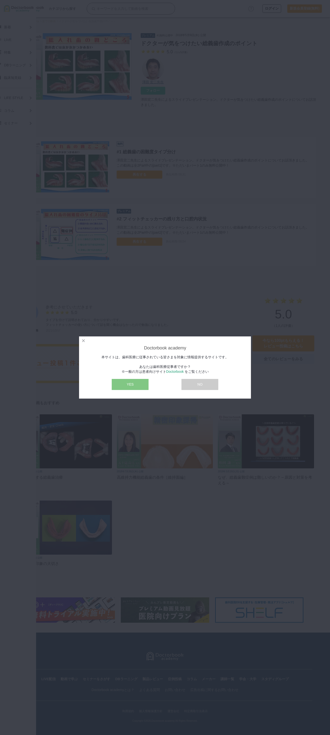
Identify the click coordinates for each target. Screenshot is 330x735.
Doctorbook (175, 372)
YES (130, 384)
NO (200, 384)
